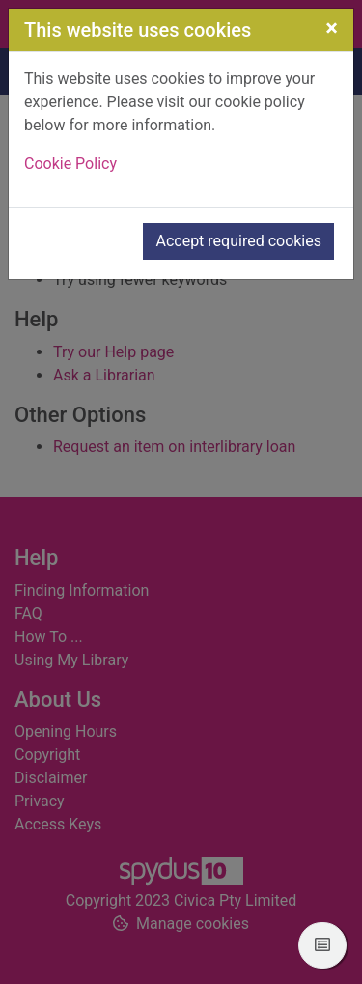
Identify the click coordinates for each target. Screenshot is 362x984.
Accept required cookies (238, 241)
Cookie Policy (70, 164)
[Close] (331, 28)
